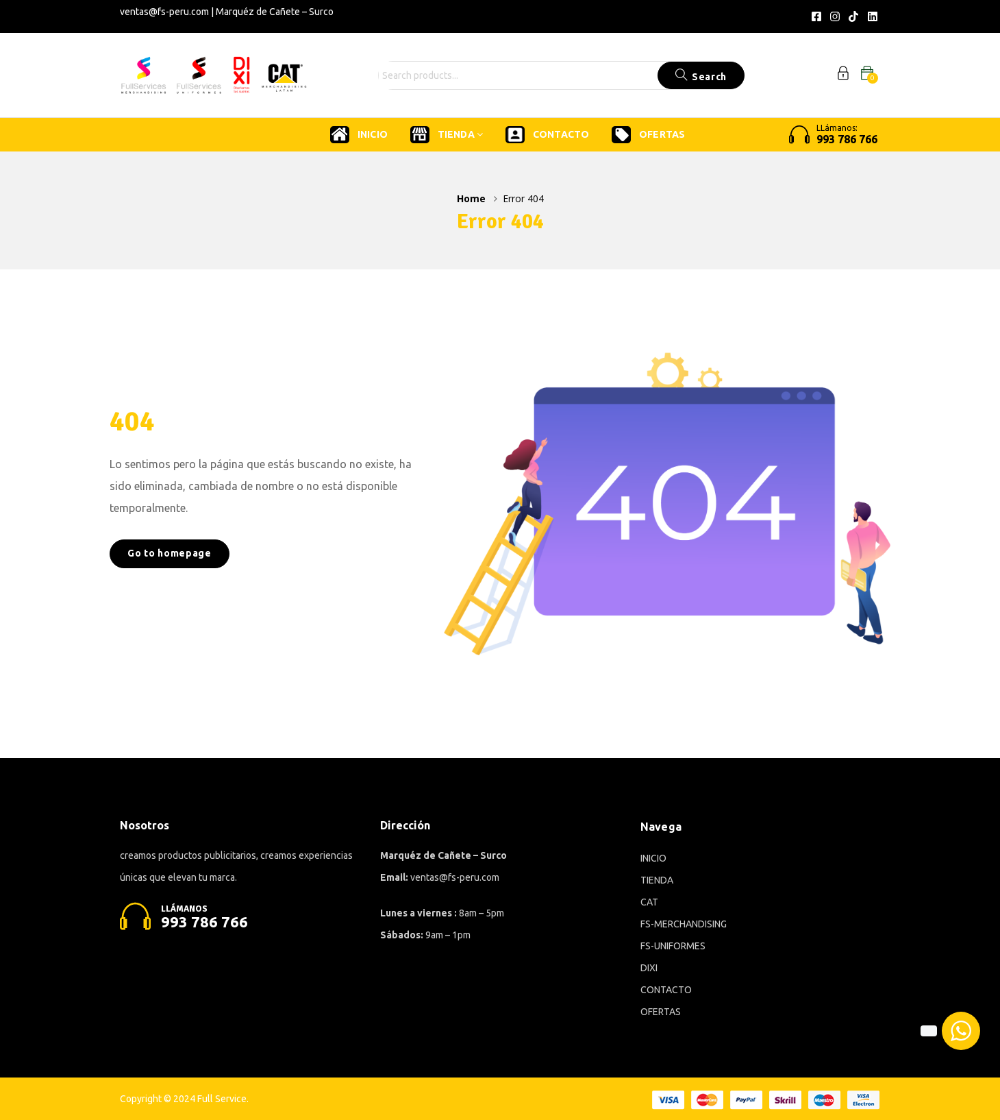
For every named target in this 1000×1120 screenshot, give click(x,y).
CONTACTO (547, 135)
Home (471, 198)
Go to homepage (169, 553)
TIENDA (446, 135)
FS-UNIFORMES (672, 945)
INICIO (359, 135)
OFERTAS (648, 135)
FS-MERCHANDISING (683, 923)
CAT (649, 902)
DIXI (649, 967)
